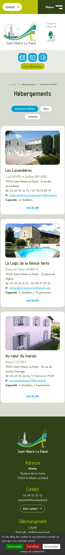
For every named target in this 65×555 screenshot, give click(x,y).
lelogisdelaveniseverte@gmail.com (30, 288)
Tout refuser (33, 546)
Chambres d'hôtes (25, 108)
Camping (32, 116)
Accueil (12, 84)
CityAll (32, 527)
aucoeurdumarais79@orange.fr (28, 380)
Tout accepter (15, 546)
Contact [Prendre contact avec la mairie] (10, 7)
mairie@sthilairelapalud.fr (32, 500)
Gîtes (46, 108)
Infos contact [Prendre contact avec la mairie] (30, 508)
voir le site (32, 207)
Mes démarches (32, 66)
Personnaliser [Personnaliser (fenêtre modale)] (51, 546)
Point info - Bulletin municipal (32, 532)
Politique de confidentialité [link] (32, 551)
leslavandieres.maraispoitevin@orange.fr (33, 195)
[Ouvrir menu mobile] (59, 7)
